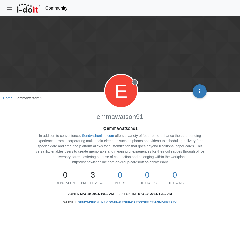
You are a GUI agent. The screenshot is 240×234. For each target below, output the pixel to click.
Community (56, 8)
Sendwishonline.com (98, 136)
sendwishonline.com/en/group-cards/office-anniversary (127, 202)
